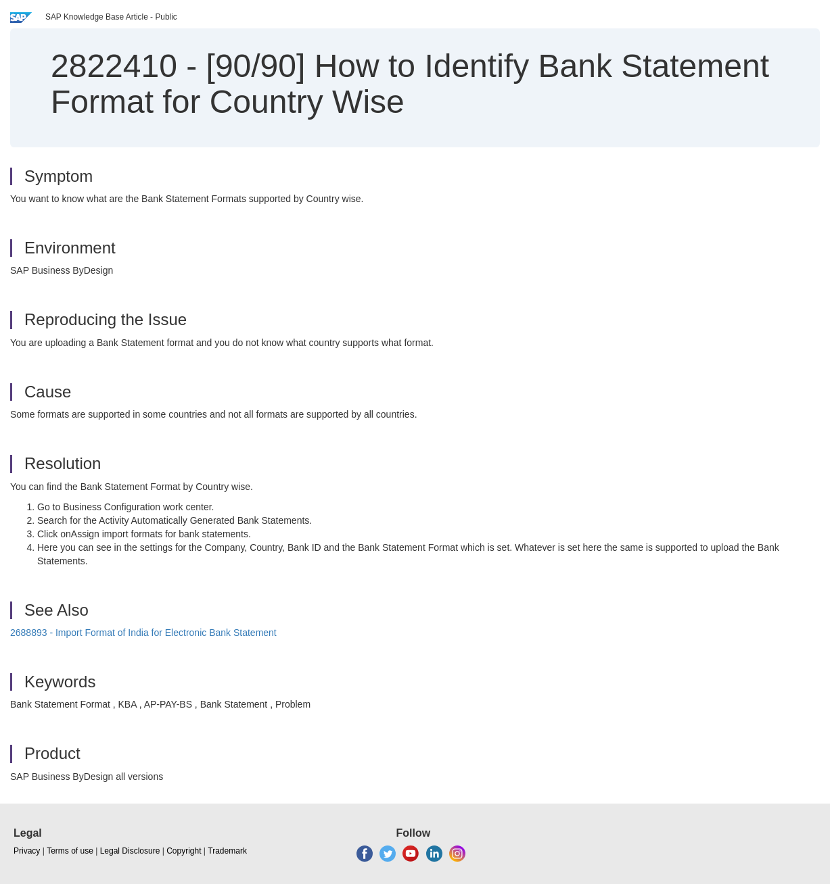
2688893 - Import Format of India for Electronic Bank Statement (143, 632)
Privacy (27, 851)
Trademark (227, 851)
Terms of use (70, 851)
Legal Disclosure (130, 851)
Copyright (183, 851)
